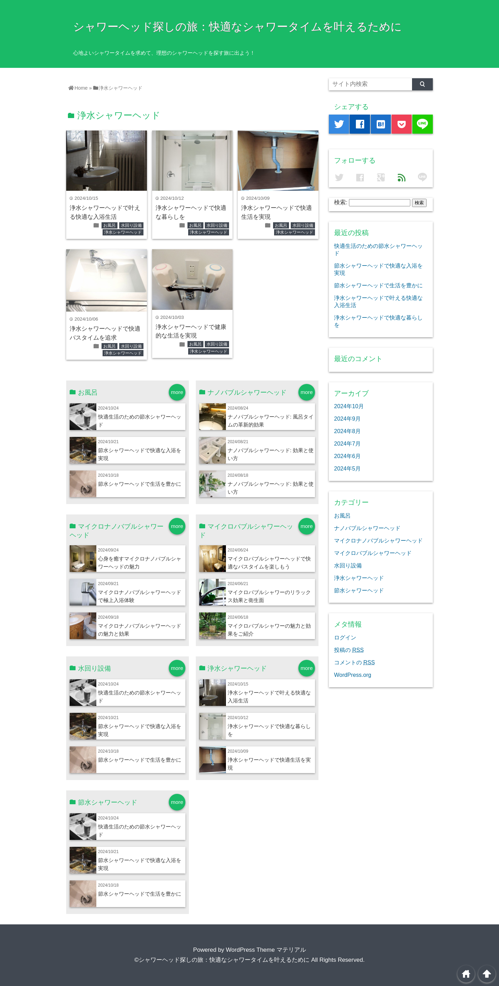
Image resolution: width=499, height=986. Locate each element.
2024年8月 (347, 431)
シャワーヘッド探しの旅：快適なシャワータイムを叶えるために (237, 26)
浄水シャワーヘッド (123, 232)
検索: (341, 202)
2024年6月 (347, 456)
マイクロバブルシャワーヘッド (373, 553)
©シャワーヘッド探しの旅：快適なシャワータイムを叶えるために (222, 960)
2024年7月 (347, 443)
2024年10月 (349, 406)
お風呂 (109, 225)
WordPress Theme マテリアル (266, 950)
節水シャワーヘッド (359, 590)
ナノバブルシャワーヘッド (367, 528)
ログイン (345, 637)
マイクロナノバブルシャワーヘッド (378, 540)
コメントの (354, 662)
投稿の (349, 650)
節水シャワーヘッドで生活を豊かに (139, 484)
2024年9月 (347, 418)
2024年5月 (347, 468)
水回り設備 (131, 225)
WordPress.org (352, 675)
